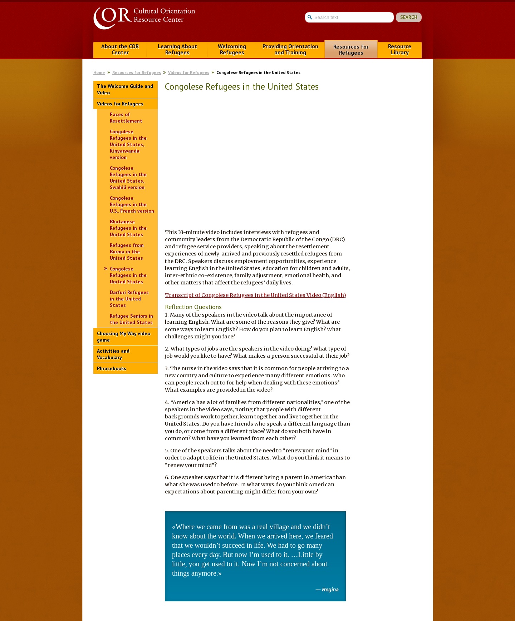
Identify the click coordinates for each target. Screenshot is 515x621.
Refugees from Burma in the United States (127, 251)
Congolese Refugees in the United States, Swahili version (128, 177)
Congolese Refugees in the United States (128, 275)
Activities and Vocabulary (113, 354)
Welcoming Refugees (232, 49)
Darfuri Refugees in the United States (129, 298)
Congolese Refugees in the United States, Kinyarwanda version (128, 144)
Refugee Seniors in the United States (131, 319)
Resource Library (399, 49)
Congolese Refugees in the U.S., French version (132, 204)
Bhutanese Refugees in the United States (128, 228)
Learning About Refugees (177, 49)
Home (99, 72)
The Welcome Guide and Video (125, 89)
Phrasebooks (111, 368)
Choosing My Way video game (123, 336)
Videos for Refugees (188, 72)
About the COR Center (120, 49)
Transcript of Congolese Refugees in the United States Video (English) (255, 295)
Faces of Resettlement (126, 117)
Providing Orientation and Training (290, 49)
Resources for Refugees (351, 49)
